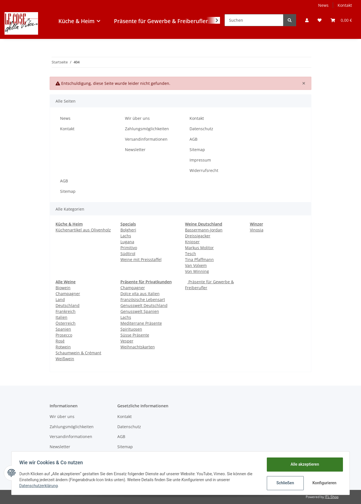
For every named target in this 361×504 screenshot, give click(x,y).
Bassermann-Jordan (204, 230)
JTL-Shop (331, 496)
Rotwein (63, 347)
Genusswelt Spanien (139, 311)
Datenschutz (201, 128)
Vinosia (256, 230)
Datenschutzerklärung (40, 485)
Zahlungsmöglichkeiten (147, 128)
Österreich (66, 323)
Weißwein (65, 358)
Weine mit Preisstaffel (141, 259)
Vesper (126, 341)
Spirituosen (131, 329)
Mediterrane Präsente (141, 323)
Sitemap (197, 149)
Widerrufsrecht (204, 170)
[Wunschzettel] (319, 20)
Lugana (127, 241)
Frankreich (66, 311)
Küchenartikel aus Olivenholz (83, 230)
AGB (193, 139)
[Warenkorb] (341, 20)
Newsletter (135, 149)
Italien (61, 317)
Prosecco (64, 335)
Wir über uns (137, 118)
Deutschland (68, 305)
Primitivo (128, 247)
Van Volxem (196, 265)
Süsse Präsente (134, 335)
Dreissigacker (197, 235)
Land (60, 299)
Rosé (60, 341)
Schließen (284, 483)
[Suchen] (253, 20)
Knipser (192, 241)
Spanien (63, 329)
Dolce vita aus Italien (140, 293)
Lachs (125, 235)
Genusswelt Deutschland (144, 305)
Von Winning (197, 271)
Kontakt (345, 5)
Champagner (68, 293)
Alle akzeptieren (303, 464)
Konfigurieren (324, 483)
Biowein (63, 287)
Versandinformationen (146, 139)
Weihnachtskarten (137, 347)
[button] (307, 20)
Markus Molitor (199, 247)
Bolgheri (128, 230)
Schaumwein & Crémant (78, 352)
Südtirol (127, 253)
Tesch (190, 253)
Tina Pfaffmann (199, 259)
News (323, 5)
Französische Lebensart (142, 299)
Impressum (200, 160)
